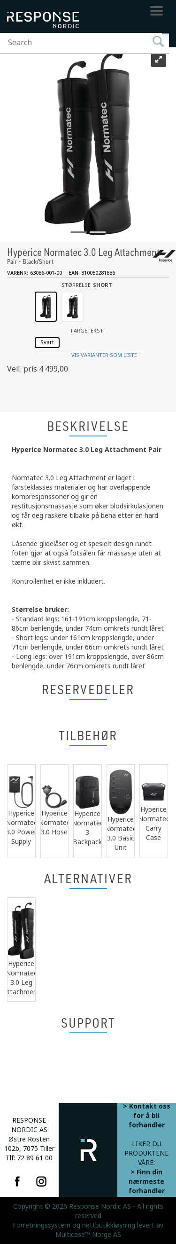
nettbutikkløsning (108, 1225)
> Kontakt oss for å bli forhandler (146, 1115)
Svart (47, 342)
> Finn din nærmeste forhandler (147, 1181)
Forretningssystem (41, 1225)
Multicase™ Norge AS (88, 1234)
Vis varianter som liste (104, 355)
